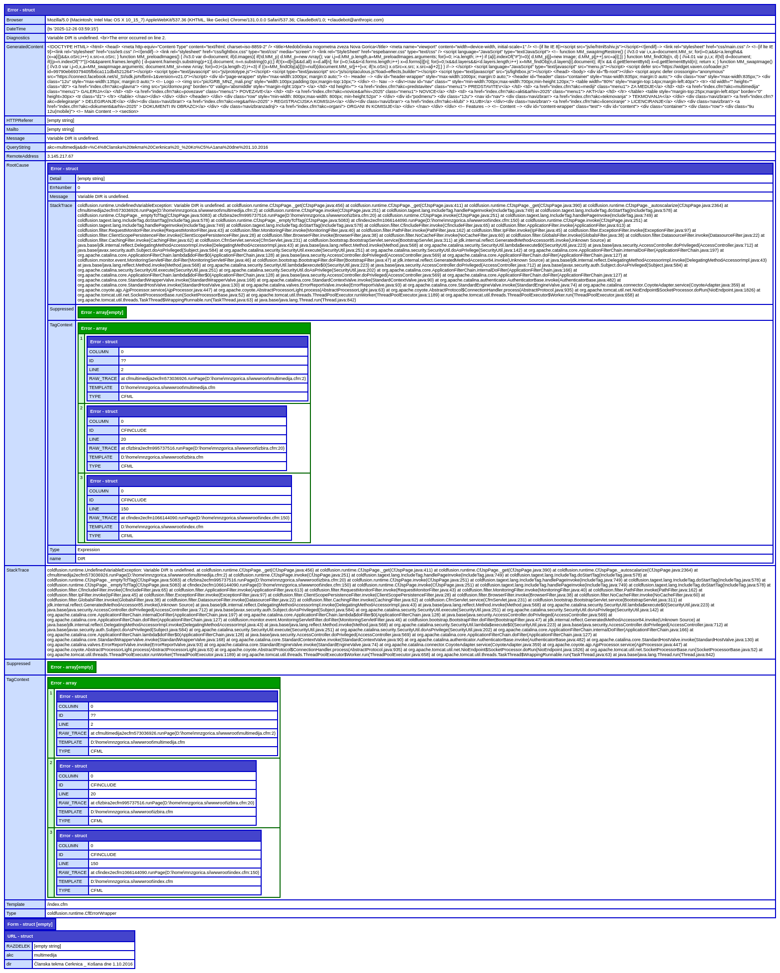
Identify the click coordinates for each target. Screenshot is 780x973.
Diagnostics (18, 37)
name (55, 558)
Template (15, 904)
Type (55, 549)
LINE (94, 369)
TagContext (61, 324)
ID (91, 360)
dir (8, 964)
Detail (55, 178)
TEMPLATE (100, 387)
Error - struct (21, 9)
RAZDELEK (18, 946)
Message (15, 138)
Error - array (94, 328)
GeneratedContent (24, 46)
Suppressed (62, 308)
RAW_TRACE (103, 378)
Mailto (12, 129)
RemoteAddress (22, 156)
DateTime (16, 28)
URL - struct (20, 936)
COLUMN (98, 351)
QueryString (18, 147)
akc (9, 955)
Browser (14, 19)
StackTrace (61, 205)
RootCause (17, 165)
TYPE (95, 396)
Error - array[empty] (102, 312)
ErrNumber (61, 187)
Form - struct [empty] (30, 924)
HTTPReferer (19, 120)
